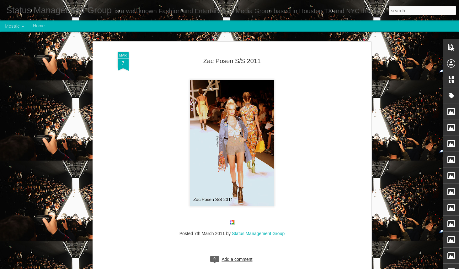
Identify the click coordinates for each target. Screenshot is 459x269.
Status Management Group (258, 115)
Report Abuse (267, 265)
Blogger (249, 265)
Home (39, 25)
